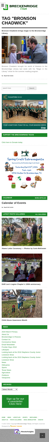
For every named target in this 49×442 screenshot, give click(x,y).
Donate (40, 419)
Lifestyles (5, 350)
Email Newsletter (8, 345)
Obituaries (6, 365)
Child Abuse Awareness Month (14, 320)
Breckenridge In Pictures (11, 337)
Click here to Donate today (12, 142)
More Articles (40, 198)
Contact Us (6, 339)
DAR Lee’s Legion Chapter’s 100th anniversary (21, 284)
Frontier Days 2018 (9, 347)
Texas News (6, 370)
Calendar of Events (14, 202)
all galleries (40, 214)
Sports (4, 367)
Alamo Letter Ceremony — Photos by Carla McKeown (24, 248)
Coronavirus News (9, 342)
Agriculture (6, 373)
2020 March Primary (10, 332)
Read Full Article (7, 76)
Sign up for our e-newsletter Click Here (15, 401)
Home (3, 417)
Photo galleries (16, 419)
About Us (5, 334)
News (4, 362)
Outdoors (5, 375)
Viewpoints (6, 378)
